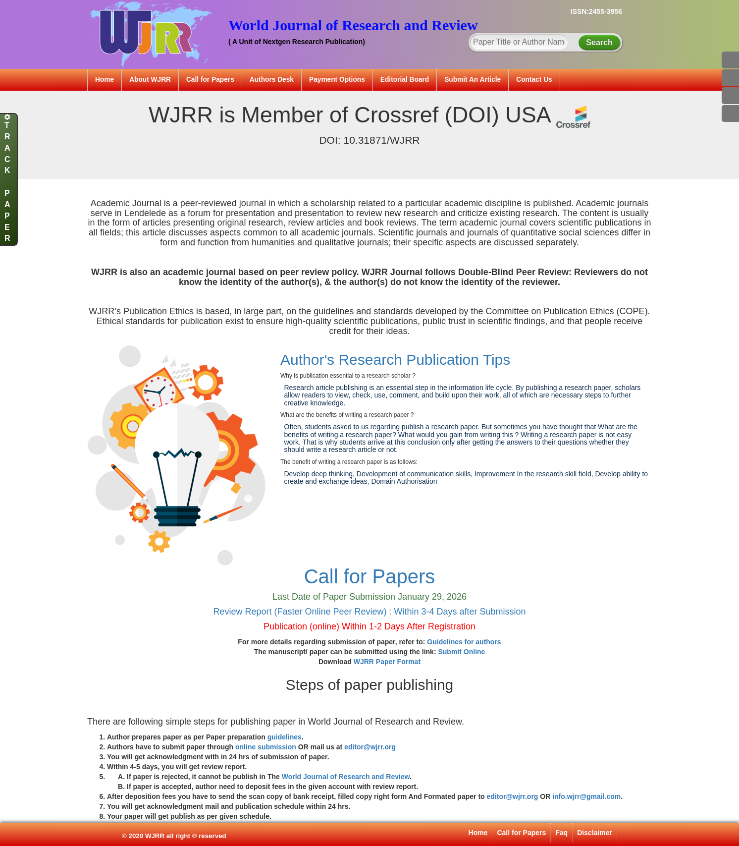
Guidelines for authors (464, 642)
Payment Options (337, 79)
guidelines (284, 737)
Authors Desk (272, 79)
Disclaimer (594, 833)
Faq (561, 833)
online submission (265, 747)
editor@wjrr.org (370, 747)
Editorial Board (404, 79)
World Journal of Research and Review (346, 777)
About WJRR (150, 79)
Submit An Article (472, 79)
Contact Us (534, 79)
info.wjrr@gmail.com (586, 796)
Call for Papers (210, 79)
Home (104, 79)
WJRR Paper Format (387, 662)
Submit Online (461, 652)
